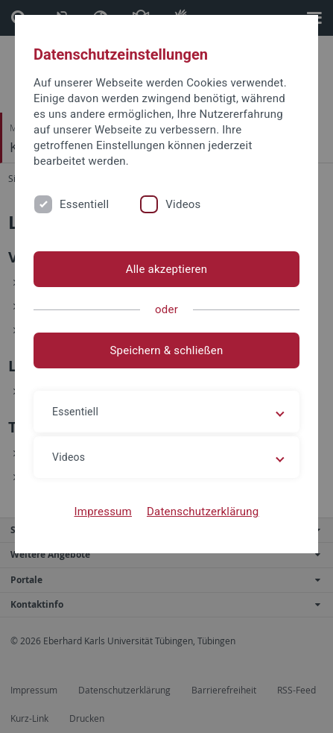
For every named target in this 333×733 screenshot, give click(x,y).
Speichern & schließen (166, 350)
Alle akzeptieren (167, 269)
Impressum (103, 511)
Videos (182, 204)
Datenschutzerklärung (203, 511)
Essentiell (84, 204)
